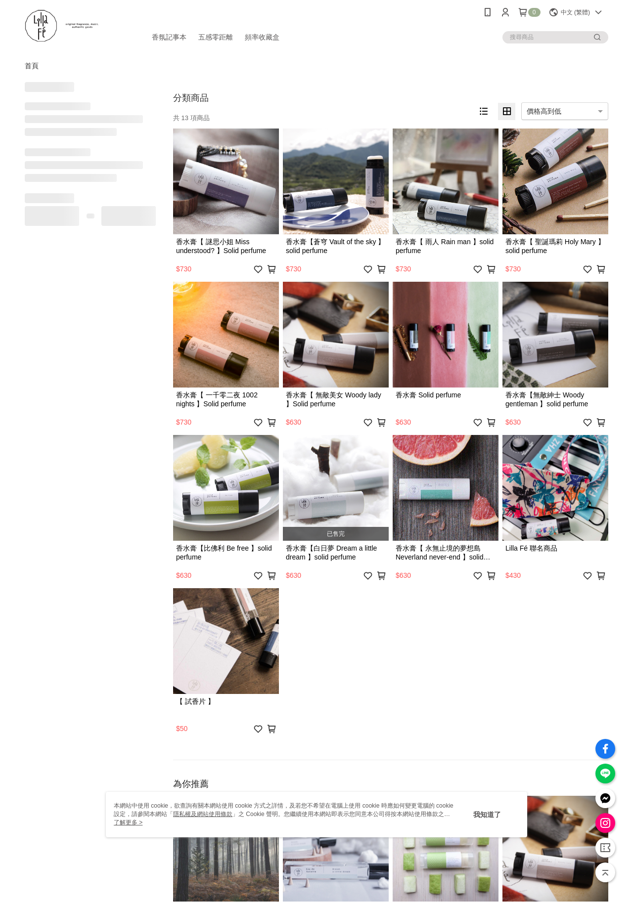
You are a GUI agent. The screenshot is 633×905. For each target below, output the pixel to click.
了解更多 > (128, 822)
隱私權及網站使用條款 (202, 814)
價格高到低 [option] (544, 111)
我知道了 (487, 815)
